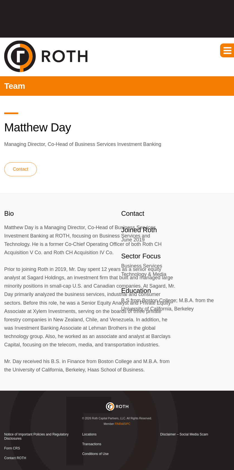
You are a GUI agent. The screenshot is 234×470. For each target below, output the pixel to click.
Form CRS (12, 448)
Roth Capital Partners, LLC (109, 418)
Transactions (91, 444)
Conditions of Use (95, 454)
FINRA (119, 423)
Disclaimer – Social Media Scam (184, 434)
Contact (20, 169)
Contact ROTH (15, 458)
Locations (89, 434)
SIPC (127, 423)
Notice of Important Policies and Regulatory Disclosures (36, 436)
